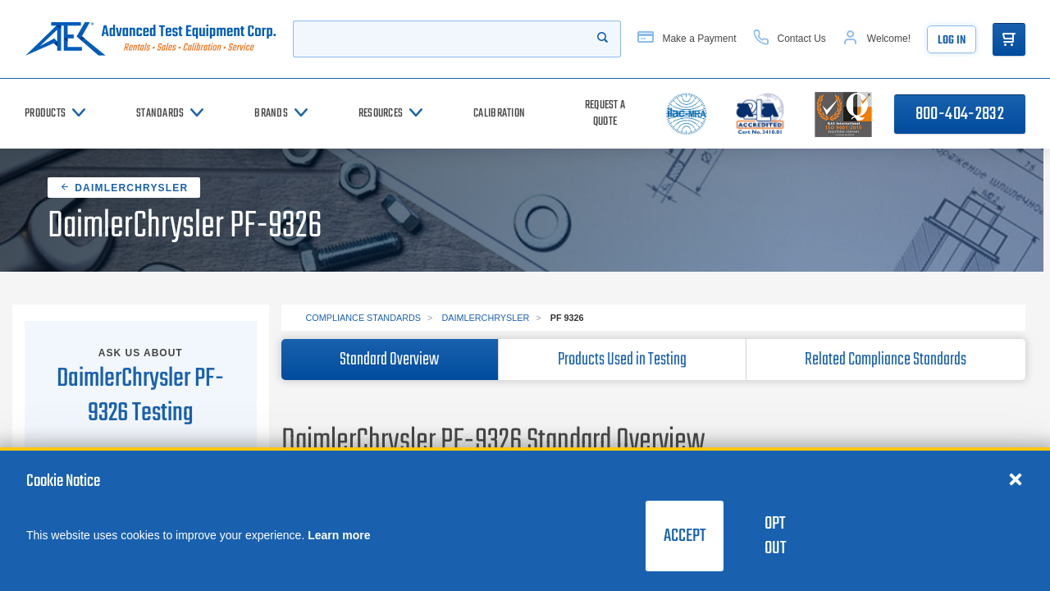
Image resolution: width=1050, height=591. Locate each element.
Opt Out (775, 536)
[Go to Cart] (1009, 39)
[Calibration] (499, 114)
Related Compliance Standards (885, 359)
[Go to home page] (150, 39)
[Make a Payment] (686, 39)
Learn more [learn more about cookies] (339, 535)
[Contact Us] (789, 39)
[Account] (876, 39)
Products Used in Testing (622, 359)
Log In (952, 40)
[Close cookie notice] (1015, 478)
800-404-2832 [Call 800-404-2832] (959, 114)
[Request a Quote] (605, 114)
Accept (684, 536)
